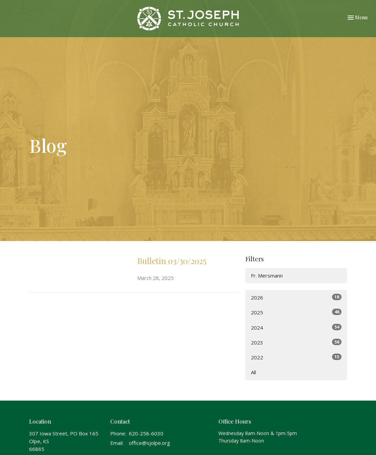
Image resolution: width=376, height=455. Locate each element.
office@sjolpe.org (149, 442)
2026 (296, 297)
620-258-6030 (146, 433)
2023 (296, 342)
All (253, 372)
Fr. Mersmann (267, 275)
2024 (296, 327)
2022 (296, 357)
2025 (296, 312)
